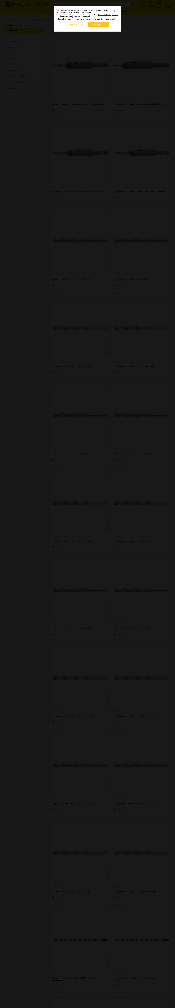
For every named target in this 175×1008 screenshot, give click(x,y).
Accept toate (98, 24)
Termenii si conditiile (82, 16)
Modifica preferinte (76, 24)
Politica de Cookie (104, 14)
